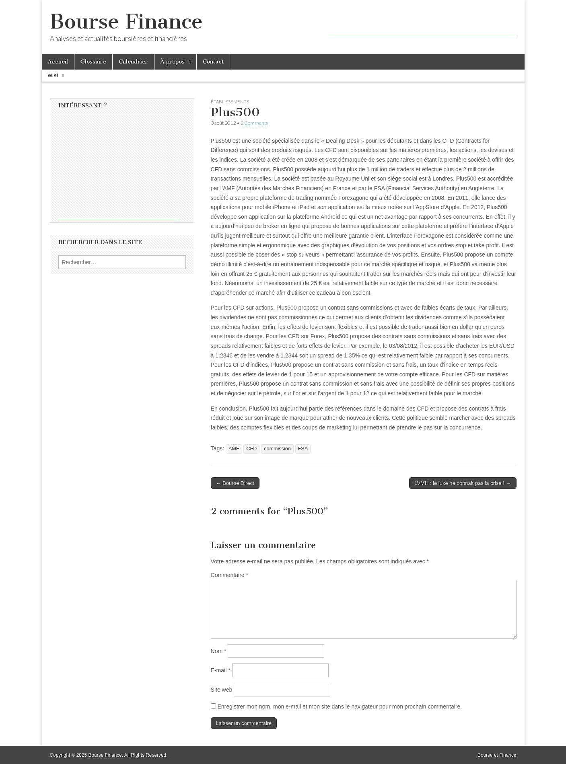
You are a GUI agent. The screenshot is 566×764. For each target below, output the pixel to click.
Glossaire (93, 61)
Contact (213, 61)
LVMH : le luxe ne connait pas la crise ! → (462, 483)
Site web (222, 689)
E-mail (221, 670)
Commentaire (229, 575)
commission (277, 449)
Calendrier (133, 61)
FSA (303, 449)
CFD (251, 449)
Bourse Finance (126, 21)
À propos (173, 61)
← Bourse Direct (235, 483)
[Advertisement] (422, 24)
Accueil (58, 61)
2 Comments (254, 123)
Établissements (230, 101)
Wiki (53, 75)
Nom (218, 651)
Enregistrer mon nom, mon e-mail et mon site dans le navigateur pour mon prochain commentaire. (339, 706)
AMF (233, 449)
